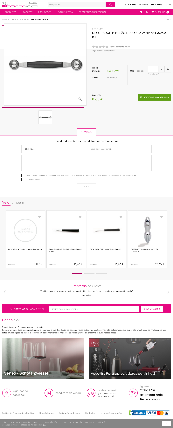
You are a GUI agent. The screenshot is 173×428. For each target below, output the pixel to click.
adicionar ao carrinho (154, 97)
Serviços (143, 4)
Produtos (10, 12)
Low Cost (27, 12)
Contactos (90, 413)
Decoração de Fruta (39, 19)
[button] (77, 273)
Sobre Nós (130, 4)
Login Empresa (65, 12)
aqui (136, 175)
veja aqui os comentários (103, 51)
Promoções (44, 12)
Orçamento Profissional (92, 12)
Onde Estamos (46, 413)
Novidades (156, 4)
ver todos (86, 295)
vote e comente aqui (119, 47)
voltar (168, 19)
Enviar (86, 186)
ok (166, 423)
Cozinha (24, 19)
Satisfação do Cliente (69, 413)
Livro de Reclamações (111, 413)
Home (5, 19)
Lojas (168, 4)
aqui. (43, 425)
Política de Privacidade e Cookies (18, 413)
